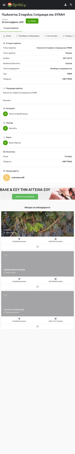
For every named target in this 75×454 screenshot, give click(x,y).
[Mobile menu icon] (4, 5)
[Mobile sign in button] (65, 4)
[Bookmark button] (37, 247)
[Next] (70, 225)
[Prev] (5, 225)
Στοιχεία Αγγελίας (11, 28)
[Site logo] (17, 5)
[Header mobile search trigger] (71, 4)
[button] (25, 196)
